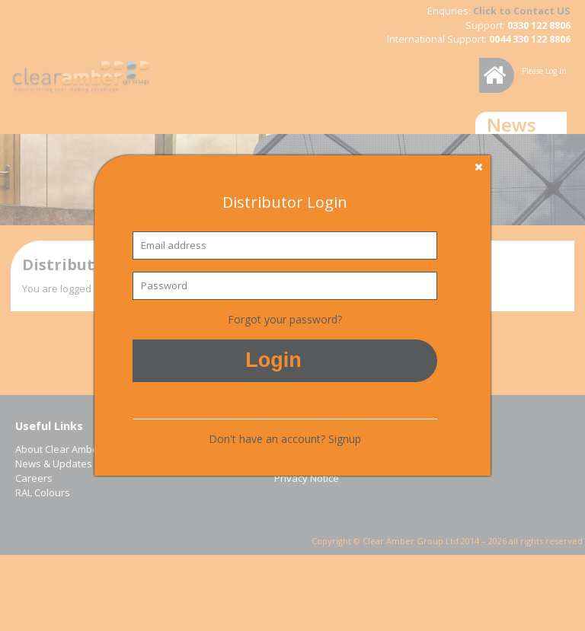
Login (273, 360)
